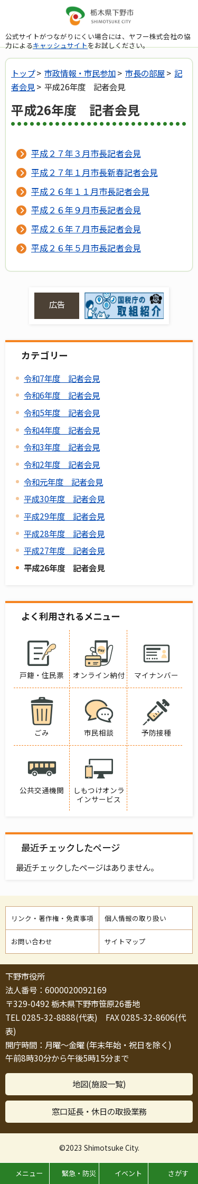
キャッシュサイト (60, 45)
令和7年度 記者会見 (62, 378)
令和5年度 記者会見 (62, 412)
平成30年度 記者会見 (64, 498)
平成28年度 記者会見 (64, 533)
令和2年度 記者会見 (62, 464)
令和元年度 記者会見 (63, 481)
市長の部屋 (145, 73)
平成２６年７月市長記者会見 (86, 228)
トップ (23, 73)
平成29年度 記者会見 (64, 516)
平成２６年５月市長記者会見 (86, 247)
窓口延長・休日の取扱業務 (99, 1111)
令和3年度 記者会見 (62, 447)
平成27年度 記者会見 (64, 550)
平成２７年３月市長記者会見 (86, 153)
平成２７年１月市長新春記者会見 (94, 172)
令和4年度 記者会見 (62, 430)
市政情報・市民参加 (80, 73)
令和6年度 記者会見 (62, 395)
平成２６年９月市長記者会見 (86, 209)
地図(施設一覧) (99, 1083)
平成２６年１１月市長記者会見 (90, 191)
